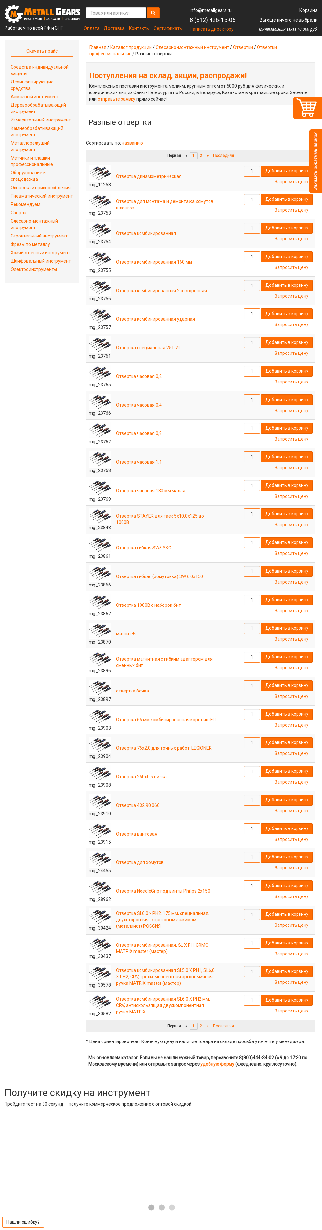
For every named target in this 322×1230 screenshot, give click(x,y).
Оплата (92, 28)
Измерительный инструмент (41, 119)
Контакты (139, 28)
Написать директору (212, 29)
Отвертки (243, 47)
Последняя (223, 155)
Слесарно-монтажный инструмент (192, 47)
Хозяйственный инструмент (40, 252)
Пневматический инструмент (42, 196)
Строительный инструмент (39, 235)
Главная (97, 47)
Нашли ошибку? (23, 1222)
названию (132, 143)
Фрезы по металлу (30, 244)
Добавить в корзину (286, 170)
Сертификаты (168, 28)
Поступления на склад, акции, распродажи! (168, 75)
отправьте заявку (116, 99)
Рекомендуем (25, 204)
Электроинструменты (34, 269)
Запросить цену (291, 181)
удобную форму (217, 1064)
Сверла (18, 212)
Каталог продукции (131, 47)
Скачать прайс (42, 50)
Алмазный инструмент (35, 96)
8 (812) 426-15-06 (213, 19)
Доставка (114, 28)
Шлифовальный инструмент (41, 261)
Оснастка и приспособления (41, 187)
